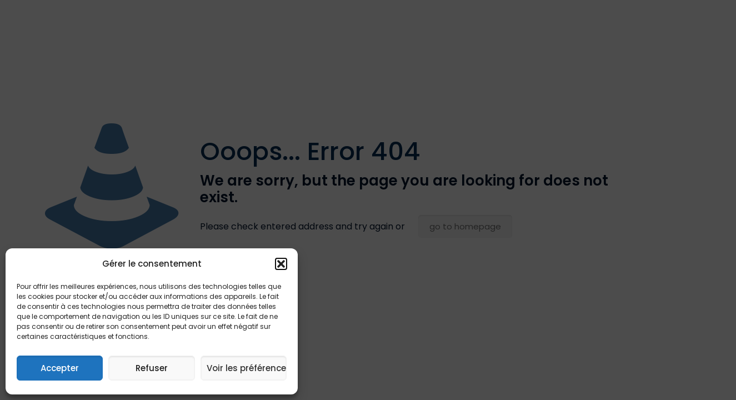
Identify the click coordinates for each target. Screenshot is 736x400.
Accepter (60, 368)
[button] (281, 263)
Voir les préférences (247, 368)
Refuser (152, 368)
